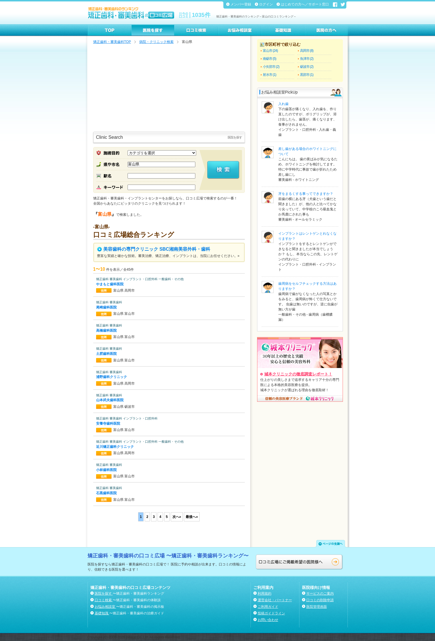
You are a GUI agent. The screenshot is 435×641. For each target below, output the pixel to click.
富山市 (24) (270, 51)
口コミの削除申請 (320, 600)
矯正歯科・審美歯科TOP (112, 42)
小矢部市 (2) (271, 67)
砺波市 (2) (306, 67)
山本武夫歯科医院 (110, 400)
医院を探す (104, 593)
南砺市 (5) (269, 59)
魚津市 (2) (306, 59)
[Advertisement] (169, 89)
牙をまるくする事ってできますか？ (305, 194)
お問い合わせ (268, 620)
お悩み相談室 (105, 607)
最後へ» (192, 517)
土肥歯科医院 (107, 354)
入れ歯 (283, 104)
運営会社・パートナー (275, 600)
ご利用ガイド (268, 607)
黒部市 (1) (306, 75)
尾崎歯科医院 (107, 307)
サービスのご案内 (320, 593)
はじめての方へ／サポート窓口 (305, 4)
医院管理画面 (316, 607)
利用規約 (264, 593)
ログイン (266, 4)
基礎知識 (102, 613)
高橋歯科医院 (107, 331)
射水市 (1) (269, 75)
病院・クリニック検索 (156, 42)
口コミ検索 (104, 600)
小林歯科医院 (107, 470)
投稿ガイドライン (271, 613)
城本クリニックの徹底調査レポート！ (298, 374)
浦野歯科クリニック (112, 377)
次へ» (176, 517)
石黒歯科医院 (107, 493)
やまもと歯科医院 (110, 284)
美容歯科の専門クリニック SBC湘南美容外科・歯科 (153, 249)
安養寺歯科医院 (108, 424)
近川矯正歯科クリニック (115, 447)
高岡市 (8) (306, 51)
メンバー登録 (241, 4)
